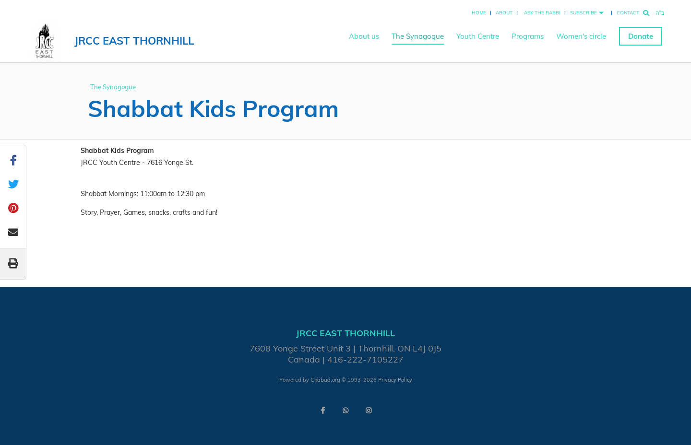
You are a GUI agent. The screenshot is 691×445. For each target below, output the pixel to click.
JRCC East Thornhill (134, 40)
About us (364, 36)
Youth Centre (477, 36)
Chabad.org (325, 379)
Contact (628, 13)
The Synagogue (418, 36)
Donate (640, 36)
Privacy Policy (395, 379)
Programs (528, 36)
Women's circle (581, 36)
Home (479, 13)
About (504, 13)
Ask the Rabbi (542, 13)
